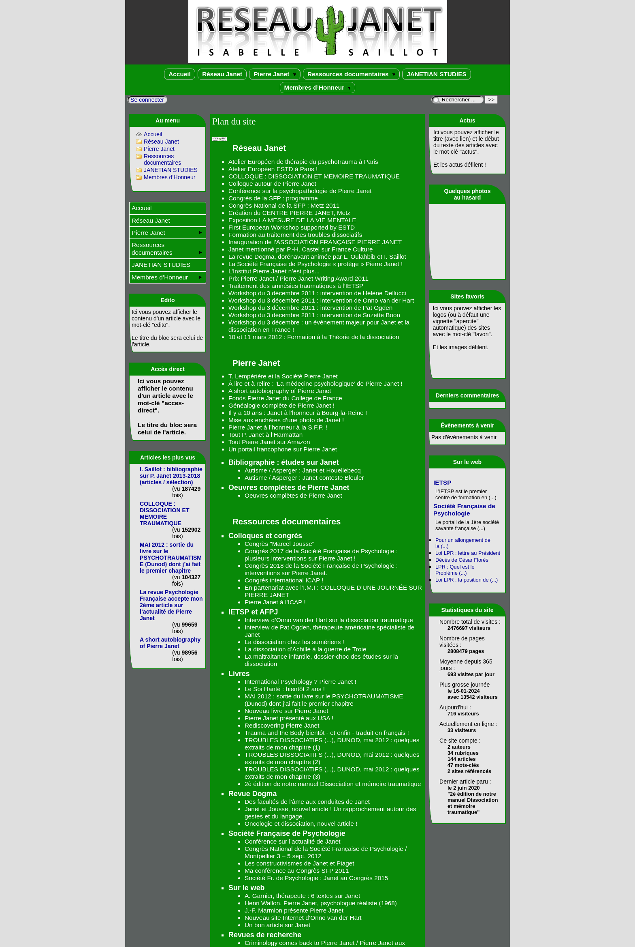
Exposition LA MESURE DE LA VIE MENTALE (292, 220)
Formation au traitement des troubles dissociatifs (295, 234)
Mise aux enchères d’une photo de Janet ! (286, 420)
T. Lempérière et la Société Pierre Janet (283, 376)
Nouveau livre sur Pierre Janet (286, 710)
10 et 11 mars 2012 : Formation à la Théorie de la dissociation (313, 336)
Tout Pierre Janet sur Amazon (269, 441)
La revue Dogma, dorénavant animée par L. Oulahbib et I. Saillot (317, 256)
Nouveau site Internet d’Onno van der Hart (303, 917)
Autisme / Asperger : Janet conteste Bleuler (304, 477)
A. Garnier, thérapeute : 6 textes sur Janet (302, 895)
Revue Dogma (252, 794)
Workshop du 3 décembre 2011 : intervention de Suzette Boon (314, 314)
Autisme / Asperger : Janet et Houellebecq (303, 470)
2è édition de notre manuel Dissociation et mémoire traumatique (333, 783)
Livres (239, 674)
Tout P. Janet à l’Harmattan (265, 434)
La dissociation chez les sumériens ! (294, 641)
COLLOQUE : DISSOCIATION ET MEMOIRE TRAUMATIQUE (314, 176)
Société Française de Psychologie (286, 833)
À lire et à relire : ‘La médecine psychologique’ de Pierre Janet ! (315, 383)
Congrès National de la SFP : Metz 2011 (284, 205)
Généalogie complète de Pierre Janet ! (281, 405)
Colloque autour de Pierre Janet (272, 183)
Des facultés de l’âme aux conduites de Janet (307, 801)
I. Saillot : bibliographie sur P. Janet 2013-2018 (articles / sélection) (171, 475)
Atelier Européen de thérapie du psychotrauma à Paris (303, 161)
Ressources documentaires (351, 74)
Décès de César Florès (461, 560)
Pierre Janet (275, 74)
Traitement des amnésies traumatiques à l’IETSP (295, 285)
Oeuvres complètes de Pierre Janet (288, 487)
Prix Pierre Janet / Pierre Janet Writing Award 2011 (298, 278)
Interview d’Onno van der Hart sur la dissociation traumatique (329, 619)
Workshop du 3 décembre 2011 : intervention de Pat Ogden (310, 307)
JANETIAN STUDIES (437, 74)
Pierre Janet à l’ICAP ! (275, 602)
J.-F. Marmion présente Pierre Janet (294, 910)
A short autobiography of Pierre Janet (279, 390)
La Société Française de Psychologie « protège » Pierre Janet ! (315, 263)
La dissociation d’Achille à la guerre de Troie (306, 649)
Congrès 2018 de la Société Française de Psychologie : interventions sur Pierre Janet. (321, 569)
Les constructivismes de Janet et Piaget (299, 863)
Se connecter (147, 100)
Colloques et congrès (265, 536)
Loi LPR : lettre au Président (467, 553)
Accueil (179, 74)
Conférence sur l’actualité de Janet (293, 841)
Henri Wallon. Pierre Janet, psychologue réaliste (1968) (321, 903)
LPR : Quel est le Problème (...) (455, 570)
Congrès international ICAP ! (284, 580)
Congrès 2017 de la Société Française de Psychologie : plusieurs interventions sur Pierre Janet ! (321, 555)
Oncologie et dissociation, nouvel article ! (301, 823)
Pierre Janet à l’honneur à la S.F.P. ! (277, 427)
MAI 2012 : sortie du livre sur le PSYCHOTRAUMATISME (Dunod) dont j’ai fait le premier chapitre (324, 700)
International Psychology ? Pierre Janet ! (300, 681)
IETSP (442, 482)
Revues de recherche (264, 935)
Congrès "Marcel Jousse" (279, 543)
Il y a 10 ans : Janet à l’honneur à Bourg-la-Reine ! (297, 412)
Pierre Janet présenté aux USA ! (289, 718)
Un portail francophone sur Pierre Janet (282, 449)
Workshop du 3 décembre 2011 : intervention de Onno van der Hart (321, 300)
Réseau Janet (222, 74)
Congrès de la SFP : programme (273, 198)
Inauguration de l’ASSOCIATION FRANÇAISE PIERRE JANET (315, 241)
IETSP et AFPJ (253, 612)
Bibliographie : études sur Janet (283, 462)
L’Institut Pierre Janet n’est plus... (274, 271)
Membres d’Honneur (317, 87)
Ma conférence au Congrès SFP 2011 (297, 870)
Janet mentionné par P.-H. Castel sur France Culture (300, 249)
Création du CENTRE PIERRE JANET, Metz (289, 212)
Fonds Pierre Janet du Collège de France (285, 398)
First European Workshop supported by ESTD (291, 227)
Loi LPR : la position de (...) (466, 580)
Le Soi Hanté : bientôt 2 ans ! (285, 688)
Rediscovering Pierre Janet (282, 725)
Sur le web (246, 888)
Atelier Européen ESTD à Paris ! (273, 168)
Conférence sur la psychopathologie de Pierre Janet (299, 190)
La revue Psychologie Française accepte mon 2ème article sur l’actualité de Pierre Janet (171, 605)
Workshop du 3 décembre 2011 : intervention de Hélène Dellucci (317, 293)
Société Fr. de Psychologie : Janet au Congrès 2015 (316, 877)
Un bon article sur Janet (277, 924)
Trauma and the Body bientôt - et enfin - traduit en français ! (327, 732)
